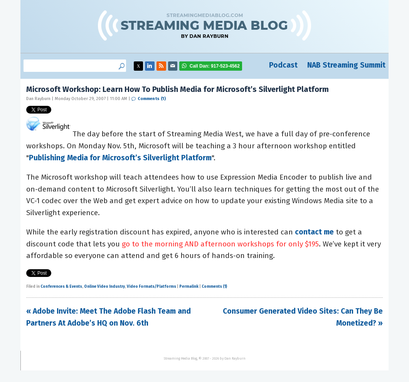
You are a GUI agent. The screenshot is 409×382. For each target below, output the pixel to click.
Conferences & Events (61, 286)
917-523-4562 (215, 66)
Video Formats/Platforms (151, 286)
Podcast (283, 65)
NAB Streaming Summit (346, 65)
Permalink (189, 286)
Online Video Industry (104, 286)
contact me (314, 232)
